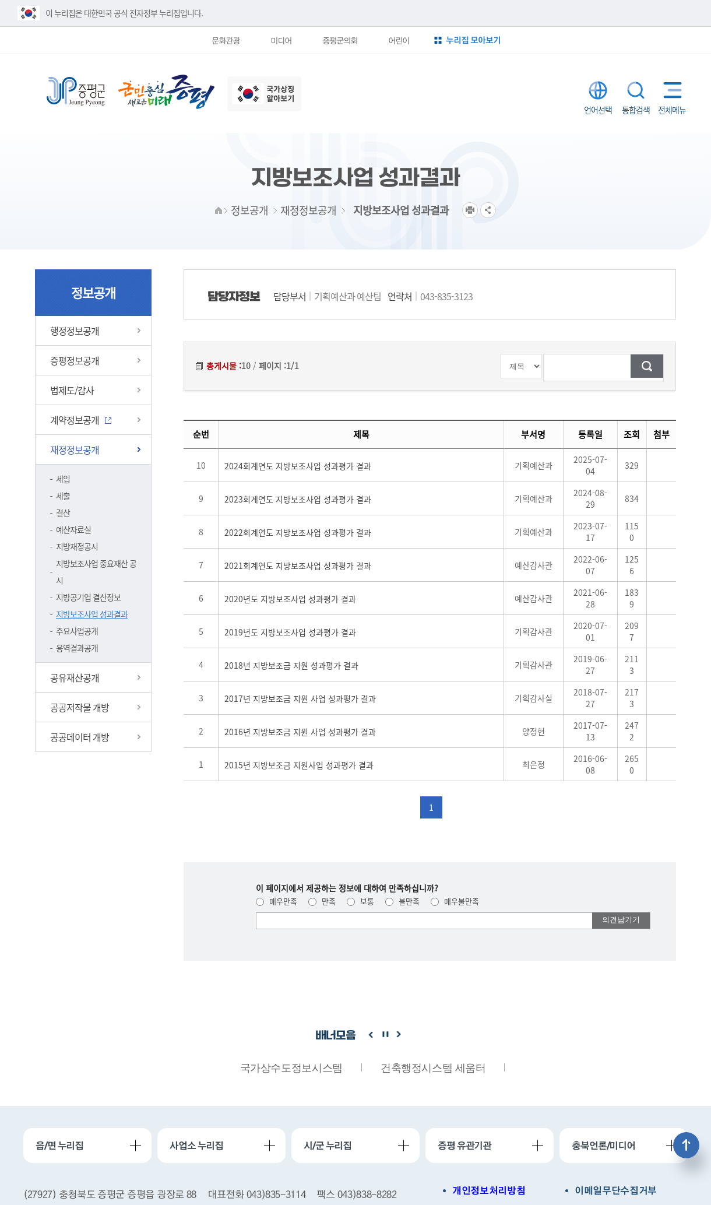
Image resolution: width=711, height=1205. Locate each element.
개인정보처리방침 (488, 1191)
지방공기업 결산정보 (88, 597)
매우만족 (276, 901)
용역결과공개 (77, 648)
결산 (63, 512)
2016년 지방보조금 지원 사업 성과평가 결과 (300, 731)
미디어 (280, 40)
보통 (360, 901)
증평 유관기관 (464, 1146)
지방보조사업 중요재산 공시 (96, 571)
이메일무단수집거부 (616, 1191)
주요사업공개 (77, 631)
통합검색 (635, 90)
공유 (488, 210)
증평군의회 (339, 40)
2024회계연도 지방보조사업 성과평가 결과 (297, 466)
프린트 (470, 210)
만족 (322, 901)
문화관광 (225, 40)
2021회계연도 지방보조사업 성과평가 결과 (297, 565)
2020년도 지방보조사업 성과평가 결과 (290, 599)
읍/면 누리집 (59, 1146)
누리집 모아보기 (472, 40)
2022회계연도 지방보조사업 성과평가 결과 (297, 532)
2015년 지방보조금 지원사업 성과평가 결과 (299, 765)
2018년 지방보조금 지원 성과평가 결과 (291, 665)
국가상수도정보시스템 (291, 1068)
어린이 (398, 40)
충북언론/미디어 (603, 1146)
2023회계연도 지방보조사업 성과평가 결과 (297, 499)
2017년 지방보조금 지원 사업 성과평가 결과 (300, 698)
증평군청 (76, 91)
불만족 (402, 901)
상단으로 (686, 1145)
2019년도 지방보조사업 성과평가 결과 (290, 632)
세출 (63, 495)
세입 (63, 478)
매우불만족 (455, 901)
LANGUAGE (598, 90)
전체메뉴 (670, 90)
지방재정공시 (77, 546)
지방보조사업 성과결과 (92, 614)
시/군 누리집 (327, 1146)
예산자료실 (73, 529)
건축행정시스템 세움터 (433, 1068)
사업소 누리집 (196, 1146)
